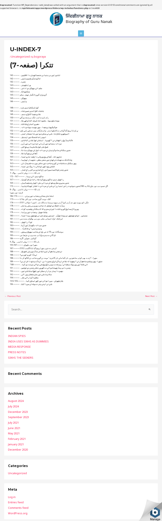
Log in (11, 475)
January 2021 (14, 426)
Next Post (151, 294)
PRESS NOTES (13, 344)
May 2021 (12, 417)
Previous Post (12, 294)
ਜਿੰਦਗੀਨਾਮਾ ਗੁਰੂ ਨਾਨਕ (83, 15)
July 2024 (12, 395)
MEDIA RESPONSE (15, 340)
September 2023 (15, 404)
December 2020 (15, 430)
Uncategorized (18, 55)
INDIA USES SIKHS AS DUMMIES (21, 336)
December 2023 (15, 400)
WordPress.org (15, 488)
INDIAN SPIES (14, 332)
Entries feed (13, 479)
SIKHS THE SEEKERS (16, 349)
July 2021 (12, 408)
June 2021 (12, 413)
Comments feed (15, 484)
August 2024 (14, 391)
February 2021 (14, 421)
